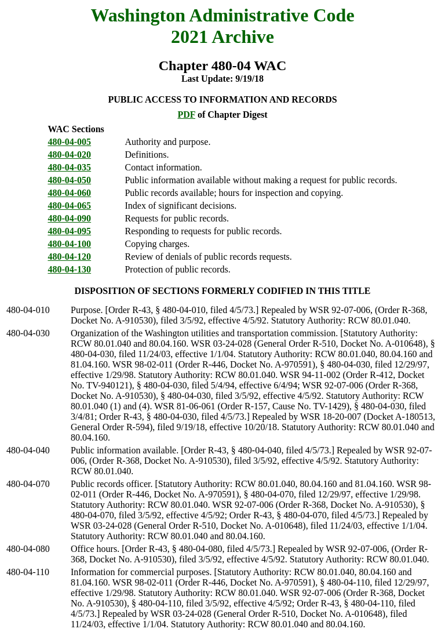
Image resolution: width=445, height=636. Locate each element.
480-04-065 (69, 205)
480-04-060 (69, 193)
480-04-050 (69, 180)
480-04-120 (69, 256)
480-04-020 (69, 154)
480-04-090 (69, 218)
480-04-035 (69, 167)
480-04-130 (69, 269)
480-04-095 (69, 231)
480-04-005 (69, 142)
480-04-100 (69, 244)
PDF (186, 114)
